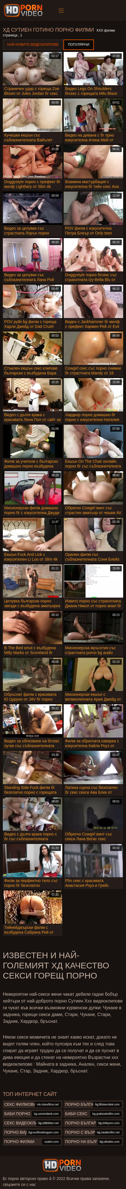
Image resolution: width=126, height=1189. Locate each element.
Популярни (78, 45)
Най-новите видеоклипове (33, 45)
